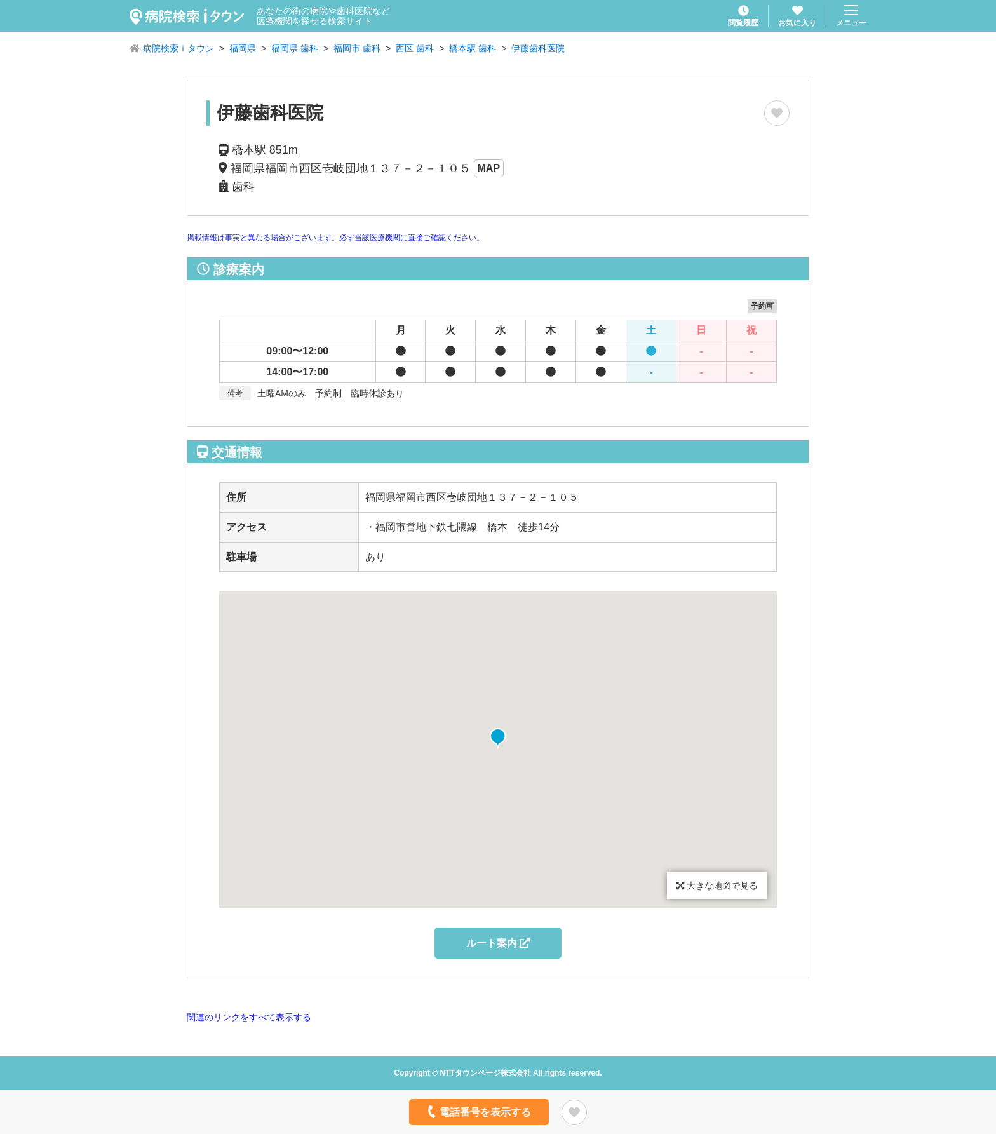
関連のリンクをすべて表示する (249, 1017)
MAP (489, 168)
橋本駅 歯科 (472, 48)
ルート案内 (498, 943)
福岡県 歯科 (294, 48)
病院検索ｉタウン (178, 48)
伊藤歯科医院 (538, 48)
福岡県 (242, 48)
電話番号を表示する (478, 1112)
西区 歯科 (415, 48)
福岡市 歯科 (356, 48)
